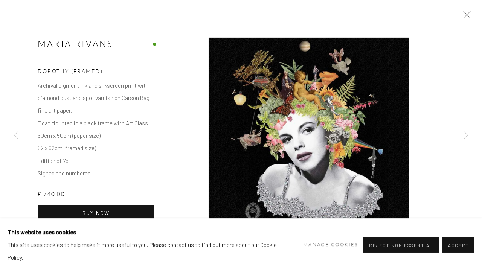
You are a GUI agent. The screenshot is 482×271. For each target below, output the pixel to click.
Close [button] (474, 17)
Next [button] (466, 135)
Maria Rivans (75, 51)
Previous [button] (16, 135)
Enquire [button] (124, 239)
